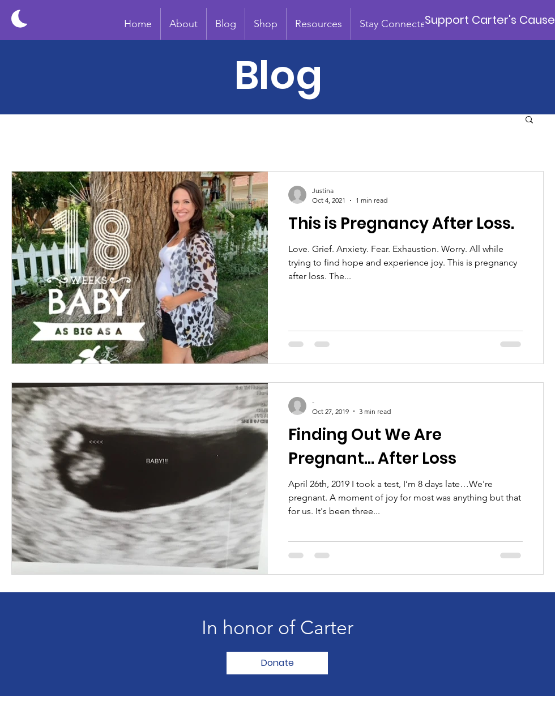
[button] (183, 24)
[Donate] (277, 663)
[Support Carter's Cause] (489, 20)
